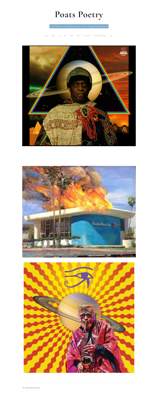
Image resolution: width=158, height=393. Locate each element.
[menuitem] (64, 36)
